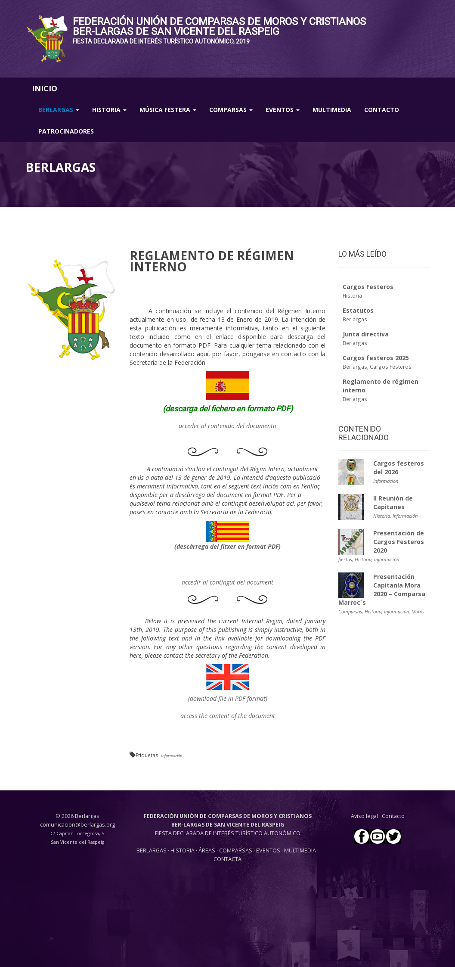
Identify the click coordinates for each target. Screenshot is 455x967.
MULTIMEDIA (300, 850)
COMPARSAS (236, 850)
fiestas (345, 559)
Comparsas (231, 110)
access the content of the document (227, 716)
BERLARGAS (151, 850)
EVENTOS (269, 850)
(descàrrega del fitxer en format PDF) (227, 546)
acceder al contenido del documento (227, 426)
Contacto (381, 110)
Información (171, 756)
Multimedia (332, 110)
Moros (418, 611)
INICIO (44, 88)
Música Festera (167, 110)
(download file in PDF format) (227, 698)
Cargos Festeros (391, 366)
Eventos (283, 110)
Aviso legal (364, 816)
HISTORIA (183, 850)
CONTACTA (227, 859)
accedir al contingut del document (227, 582)
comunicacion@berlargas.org (77, 824)
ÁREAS (206, 850)
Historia (109, 110)
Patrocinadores (66, 131)
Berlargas (58, 110)
